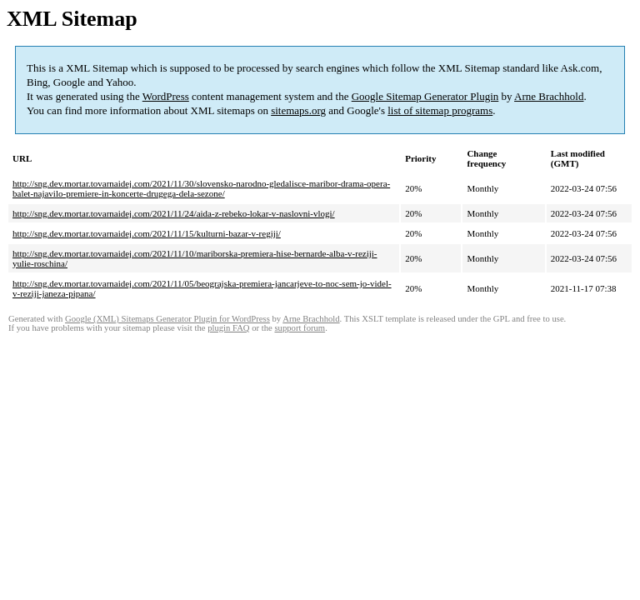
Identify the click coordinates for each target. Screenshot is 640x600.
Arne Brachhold (548, 96)
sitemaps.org (298, 110)
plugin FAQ (228, 327)
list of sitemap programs (440, 110)
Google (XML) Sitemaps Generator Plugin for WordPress (167, 318)
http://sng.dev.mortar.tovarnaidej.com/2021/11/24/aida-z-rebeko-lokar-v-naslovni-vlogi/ (173, 213)
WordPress (165, 96)
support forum (299, 327)
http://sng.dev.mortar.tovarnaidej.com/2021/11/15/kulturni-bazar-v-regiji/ (146, 233)
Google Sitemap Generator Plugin (425, 96)
